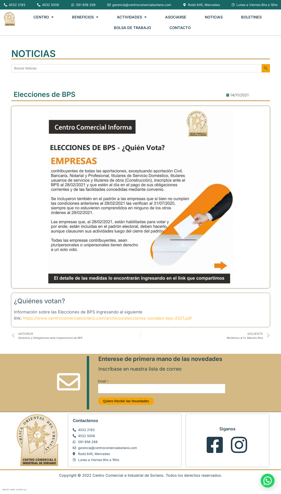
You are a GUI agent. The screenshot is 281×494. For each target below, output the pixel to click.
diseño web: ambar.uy (14, 489)
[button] (268, 481)
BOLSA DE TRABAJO (132, 27)
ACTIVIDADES (132, 17)
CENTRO (43, 17)
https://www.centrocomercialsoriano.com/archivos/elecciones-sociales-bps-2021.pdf (107, 318)
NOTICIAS (214, 17)
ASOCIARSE (175, 17)
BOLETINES (251, 17)
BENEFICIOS (85, 17)
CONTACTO (180, 27)
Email (103, 381)
